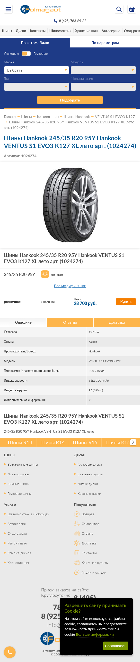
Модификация (82, 78)
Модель (77, 62)
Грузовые (41, 53)
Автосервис (111, 30)
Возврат (88, 513)
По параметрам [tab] (105, 42)
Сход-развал (17, 533)
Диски (21, 30)
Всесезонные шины (23, 464)
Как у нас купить (95, 562)
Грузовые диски (90, 464)
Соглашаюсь (115, 646)
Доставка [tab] (117, 322)
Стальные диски (90, 473)
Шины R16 (117, 442)
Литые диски (88, 483)
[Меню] (8, 9)
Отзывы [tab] (70, 322)
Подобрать (70, 100)
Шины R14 (52, 442)
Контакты (37, 30)
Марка (9, 62)
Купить (125, 301)
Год (6, 78)
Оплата (87, 533)
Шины (7, 30)
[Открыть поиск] (119, 9)
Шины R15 (85, 442)
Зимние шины (18, 483)
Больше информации (95, 634)
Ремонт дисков (19, 552)
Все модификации (70, 285)
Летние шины (18, 473)
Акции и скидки (94, 572)
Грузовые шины (20, 493)
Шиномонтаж (60, 30)
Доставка (89, 543)
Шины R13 (20, 442)
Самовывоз (90, 523)
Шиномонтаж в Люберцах (28, 513)
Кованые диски (89, 493)
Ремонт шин (17, 543)
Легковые (11, 53)
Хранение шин (86, 30)
